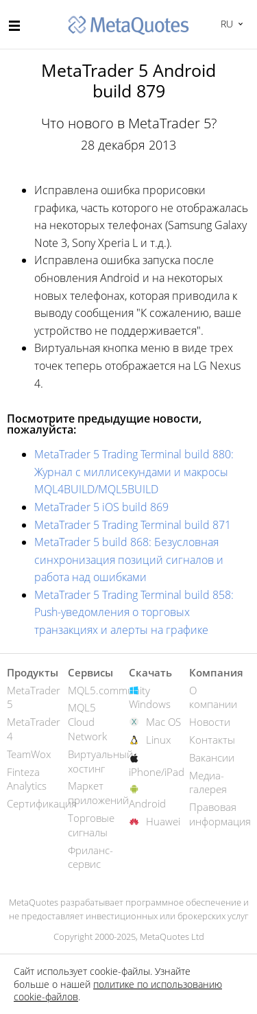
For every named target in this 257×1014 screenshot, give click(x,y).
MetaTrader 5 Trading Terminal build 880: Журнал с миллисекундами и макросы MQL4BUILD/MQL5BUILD (134, 472)
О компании (213, 697)
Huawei (163, 821)
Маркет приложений (98, 793)
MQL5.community (109, 690)
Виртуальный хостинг (100, 761)
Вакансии (211, 757)
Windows (150, 704)
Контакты (212, 739)
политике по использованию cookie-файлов (118, 990)
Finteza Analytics (27, 779)
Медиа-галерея (208, 782)
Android (147, 803)
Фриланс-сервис (90, 857)
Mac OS (163, 722)
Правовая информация (220, 814)
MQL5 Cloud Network (87, 721)
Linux (158, 739)
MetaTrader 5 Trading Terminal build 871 (132, 524)
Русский (225, 23)
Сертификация (42, 803)
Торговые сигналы (91, 825)
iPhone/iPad (156, 772)
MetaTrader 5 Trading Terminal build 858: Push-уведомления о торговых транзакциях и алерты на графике (134, 612)
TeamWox (29, 754)
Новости (209, 722)
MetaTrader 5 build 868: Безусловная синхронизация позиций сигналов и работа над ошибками (128, 559)
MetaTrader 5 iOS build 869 (101, 507)
